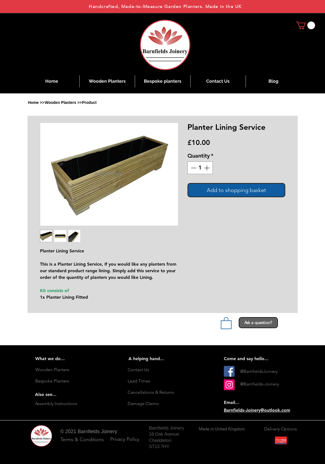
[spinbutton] (200, 168)
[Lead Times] (156, 381)
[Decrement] (193, 168)
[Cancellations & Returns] (156, 392)
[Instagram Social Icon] (229, 384)
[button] (89, 102)
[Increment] (207, 168)
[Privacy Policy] (125, 439)
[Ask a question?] (258, 322)
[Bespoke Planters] (64, 381)
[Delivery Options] (281, 429)
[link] (305, 25)
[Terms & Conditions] (82, 439)
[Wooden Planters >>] (63, 102)
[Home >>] (36, 102)
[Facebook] (229, 371)
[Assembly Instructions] (63, 404)
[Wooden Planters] (64, 370)
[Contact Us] (156, 370)
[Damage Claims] (156, 404)
